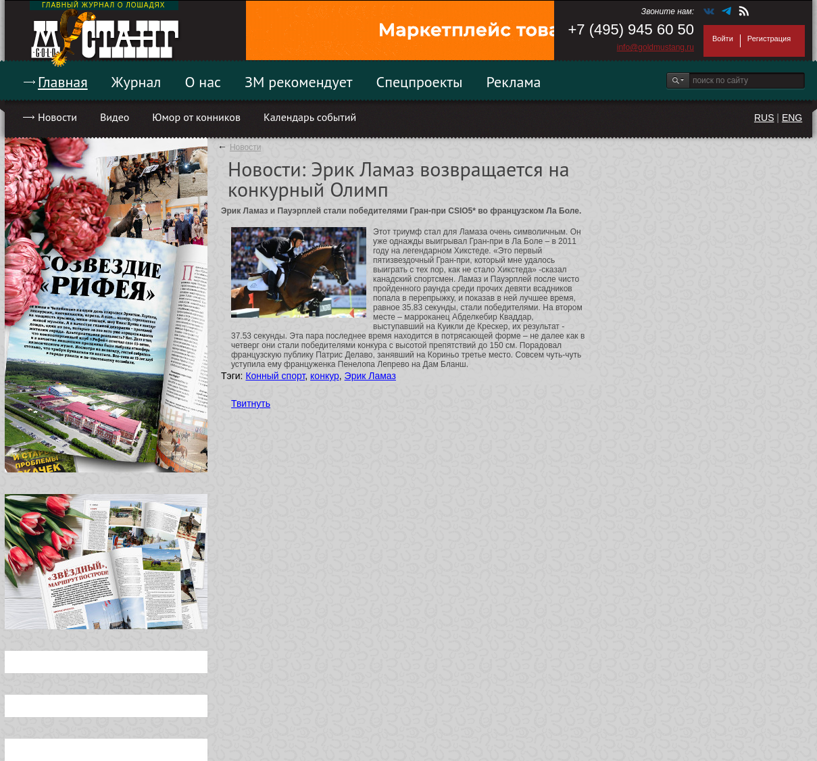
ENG (792, 117)
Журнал (137, 81)
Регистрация (769, 38)
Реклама (514, 81)
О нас (202, 81)
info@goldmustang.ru (655, 47)
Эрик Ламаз (370, 375)
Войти (722, 38)
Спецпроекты (419, 81)
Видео (114, 117)
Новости (57, 117)
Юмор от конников (196, 117)
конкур (324, 375)
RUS (764, 117)
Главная (63, 81)
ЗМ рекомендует (299, 81)
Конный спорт (275, 375)
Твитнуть (250, 403)
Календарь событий (310, 117)
